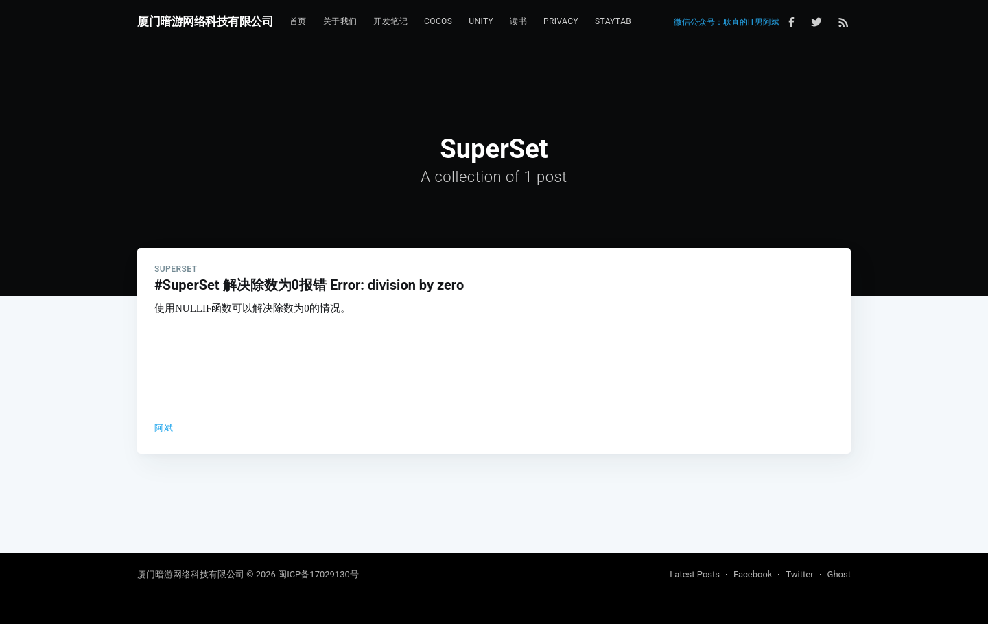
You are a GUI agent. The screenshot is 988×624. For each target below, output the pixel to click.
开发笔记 (390, 21)
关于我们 (340, 21)
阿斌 (163, 428)
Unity (481, 21)
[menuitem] (298, 21)
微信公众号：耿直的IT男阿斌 (726, 22)
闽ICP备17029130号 (318, 574)
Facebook (752, 574)
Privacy (560, 21)
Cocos (438, 21)
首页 (298, 21)
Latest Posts (695, 574)
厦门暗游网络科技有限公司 (205, 21)
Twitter (799, 574)
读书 (518, 21)
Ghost (839, 574)
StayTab (613, 21)
